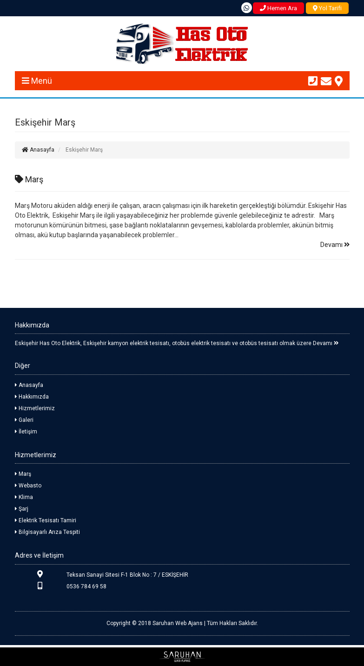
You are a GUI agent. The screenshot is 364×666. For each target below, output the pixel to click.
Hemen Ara (278, 8)
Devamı (335, 244)
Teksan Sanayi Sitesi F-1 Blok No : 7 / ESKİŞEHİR (101, 574)
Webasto (28, 485)
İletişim (26, 431)
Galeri (24, 420)
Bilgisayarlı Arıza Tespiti (47, 532)
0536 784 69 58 (60, 586)
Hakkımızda (32, 396)
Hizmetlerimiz (35, 408)
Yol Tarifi (327, 8)
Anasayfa (38, 150)
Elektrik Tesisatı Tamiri (45, 520)
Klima (24, 497)
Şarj (21, 509)
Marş (29, 179)
